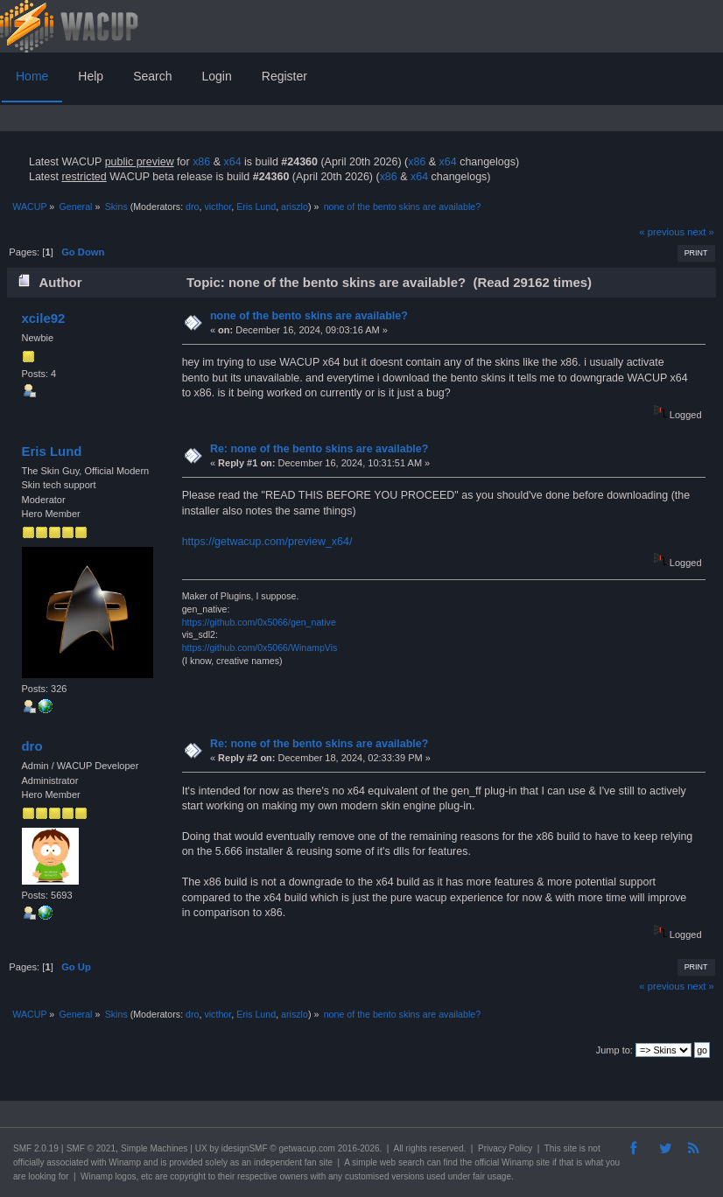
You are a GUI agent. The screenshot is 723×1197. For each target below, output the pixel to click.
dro (192, 206)
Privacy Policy (505, 1148)
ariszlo (294, 206)
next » (700, 232)
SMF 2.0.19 (36, 1148)
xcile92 (43, 318)
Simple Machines (154, 1148)
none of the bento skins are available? (309, 316)
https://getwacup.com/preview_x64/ (267, 542)
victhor (217, 206)
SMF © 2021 (91, 1148)
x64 (232, 162)
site (570, 1148)
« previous (661, 232)
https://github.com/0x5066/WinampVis (260, 647)
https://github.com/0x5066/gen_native (259, 622)
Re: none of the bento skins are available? (319, 449)
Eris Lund (256, 206)
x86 (201, 162)
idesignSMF (244, 1148)
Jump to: (614, 1050)
